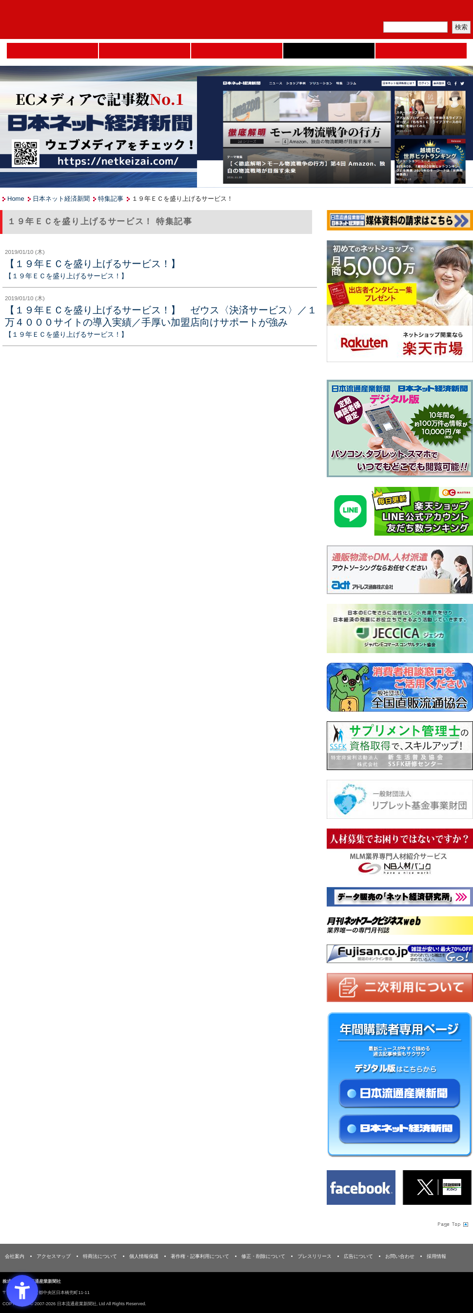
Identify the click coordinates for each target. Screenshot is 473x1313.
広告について (358, 1256)
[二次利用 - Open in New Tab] (400, 989)
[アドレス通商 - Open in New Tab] (400, 571)
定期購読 (404, 12)
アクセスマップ (54, 1256)
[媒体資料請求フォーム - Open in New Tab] (400, 222)
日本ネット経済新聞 (328, 50)
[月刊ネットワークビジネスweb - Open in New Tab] (400, 927)
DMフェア (421, 50)
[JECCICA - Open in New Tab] (400, 630)
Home (52, 50)
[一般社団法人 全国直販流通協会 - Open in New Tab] (400, 689)
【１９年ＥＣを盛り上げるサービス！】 (92, 263)
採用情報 (436, 1256)
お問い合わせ (399, 1256)
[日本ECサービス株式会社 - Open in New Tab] (400, 513)
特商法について (100, 1256)
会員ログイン (449, 12)
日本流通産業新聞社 (70, 20)
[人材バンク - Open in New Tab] (400, 855)
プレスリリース (314, 1256)
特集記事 (110, 198)
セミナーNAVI (144, 50)
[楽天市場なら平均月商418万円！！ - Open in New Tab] (400, 303)
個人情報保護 (143, 1256)
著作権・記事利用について (200, 1256)
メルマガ (358, 12)
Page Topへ (452, 1224)
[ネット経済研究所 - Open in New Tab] (400, 899)
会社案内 (14, 1256)
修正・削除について (263, 1256)
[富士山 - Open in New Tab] (400, 955)
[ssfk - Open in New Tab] (400, 747)
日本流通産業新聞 (236, 50)
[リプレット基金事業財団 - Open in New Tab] (400, 801)
